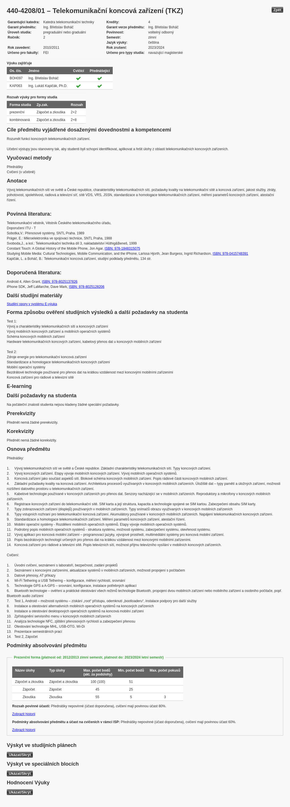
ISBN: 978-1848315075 (122, 248)
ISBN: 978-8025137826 (59, 282)
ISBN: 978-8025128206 (86, 287)
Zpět (277, 10)
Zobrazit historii (23, 714)
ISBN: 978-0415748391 (230, 254)
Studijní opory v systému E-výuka (32, 304)
